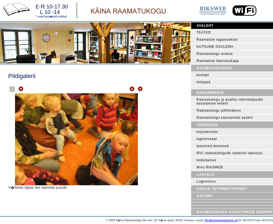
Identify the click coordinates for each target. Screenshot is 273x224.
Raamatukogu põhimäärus (219, 110)
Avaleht (205, 26)
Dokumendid (210, 93)
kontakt (203, 75)
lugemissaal (207, 139)
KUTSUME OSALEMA (215, 47)
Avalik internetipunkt (222, 189)
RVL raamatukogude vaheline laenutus (229, 153)
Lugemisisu (206, 181)
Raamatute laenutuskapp (218, 61)
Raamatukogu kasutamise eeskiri (225, 118)
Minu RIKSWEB (210, 167)
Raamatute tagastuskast (217, 39)
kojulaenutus (207, 132)
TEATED (204, 32)
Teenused (207, 125)
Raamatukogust (215, 68)
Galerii (205, 196)
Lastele (206, 174)
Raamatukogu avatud (215, 54)
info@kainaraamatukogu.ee (221, 220)
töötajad (203, 82)
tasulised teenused (213, 146)
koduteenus (206, 160)
